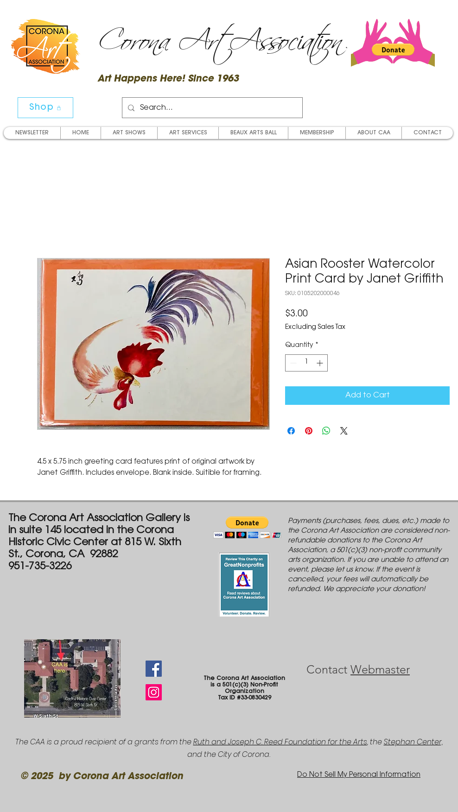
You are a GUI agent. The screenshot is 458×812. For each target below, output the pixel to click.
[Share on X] (344, 430)
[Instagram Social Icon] (154, 692)
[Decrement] (292, 363)
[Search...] (211, 108)
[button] (393, 50)
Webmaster (380, 669)
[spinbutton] (306, 363)
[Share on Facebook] (291, 430)
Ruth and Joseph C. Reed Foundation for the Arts (280, 741)
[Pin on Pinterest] (308, 430)
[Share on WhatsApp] (326, 430)
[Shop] (45, 107)
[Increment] (320, 363)
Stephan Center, (413, 741)
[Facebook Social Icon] (154, 669)
